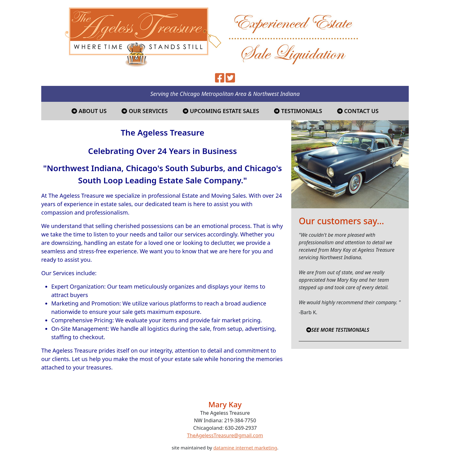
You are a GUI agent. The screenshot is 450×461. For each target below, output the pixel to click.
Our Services (145, 111)
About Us (89, 111)
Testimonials (298, 111)
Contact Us (358, 111)
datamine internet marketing (245, 447)
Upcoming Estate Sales (221, 111)
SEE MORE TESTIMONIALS (337, 329)
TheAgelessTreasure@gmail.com (225, 435)
